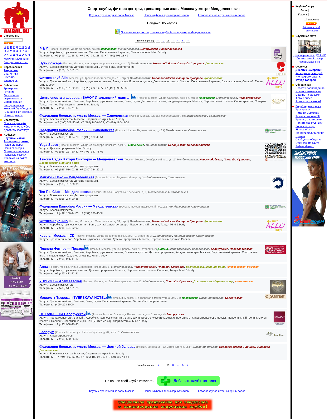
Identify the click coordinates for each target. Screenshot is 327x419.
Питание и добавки (307, 112)
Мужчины (10, 58)
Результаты (11, 70)
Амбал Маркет (305, 146)
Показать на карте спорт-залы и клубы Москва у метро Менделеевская (166, 32)
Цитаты (300, 136)
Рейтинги (9, 77)
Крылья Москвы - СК (56, 235)
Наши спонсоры (14, 148)
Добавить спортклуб (16, 129)
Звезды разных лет (16, 62)
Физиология (11, 95)
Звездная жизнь (14, 105)
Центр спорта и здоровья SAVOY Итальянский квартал (85, 97)
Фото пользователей (308, 101)
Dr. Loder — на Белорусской (62, 314)
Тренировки (11, 88)
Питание (9, 91)
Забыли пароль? (311, 27)
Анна (43, 266)
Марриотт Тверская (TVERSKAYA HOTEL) (73, 297)
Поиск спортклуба (15, 123)
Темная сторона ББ (308, 116)
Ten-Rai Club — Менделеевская (65, 192)
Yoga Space (48, 144)
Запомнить (313, 19)
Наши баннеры (13, 144)
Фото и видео (304, 98)
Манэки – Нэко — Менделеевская (66, 177)
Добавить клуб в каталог (188, 381)
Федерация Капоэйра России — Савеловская (76, 130)
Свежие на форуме (308, 94)
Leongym (46, 332)
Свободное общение (309, 139)
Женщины (22, 58)
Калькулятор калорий (309, 73)
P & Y (43, 48)
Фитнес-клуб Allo (53, 78)
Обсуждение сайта (307, 142)
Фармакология (13, 98)
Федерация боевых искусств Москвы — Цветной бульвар (87, 346)
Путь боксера (50, 63)
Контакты (9, 161)
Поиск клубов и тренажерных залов (166, 15)
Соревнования (13, 101)
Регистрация (311, 30)
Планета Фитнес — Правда (61, 248)
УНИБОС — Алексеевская (60, 281)
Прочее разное (13, 115)
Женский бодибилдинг (18, 108)
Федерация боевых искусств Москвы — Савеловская (83, 115)
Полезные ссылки (15, 154)
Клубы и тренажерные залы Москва (112, 15)
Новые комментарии (308, 91)
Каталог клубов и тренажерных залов (221, 15)
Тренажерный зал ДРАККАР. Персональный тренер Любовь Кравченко (309, 51)
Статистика (11, 73)
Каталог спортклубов (17, 126)
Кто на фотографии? (309, 76)
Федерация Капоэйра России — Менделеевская (78, 206)
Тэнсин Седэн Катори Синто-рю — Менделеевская (81, 159)
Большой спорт (305, 126)
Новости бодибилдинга (310, 88)
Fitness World (304, 129)
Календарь (11, 80)
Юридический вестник (17, 111)
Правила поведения (16, 151)
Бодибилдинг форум (308, 106)
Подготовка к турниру (309, 122)
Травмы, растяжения (309, 119)
